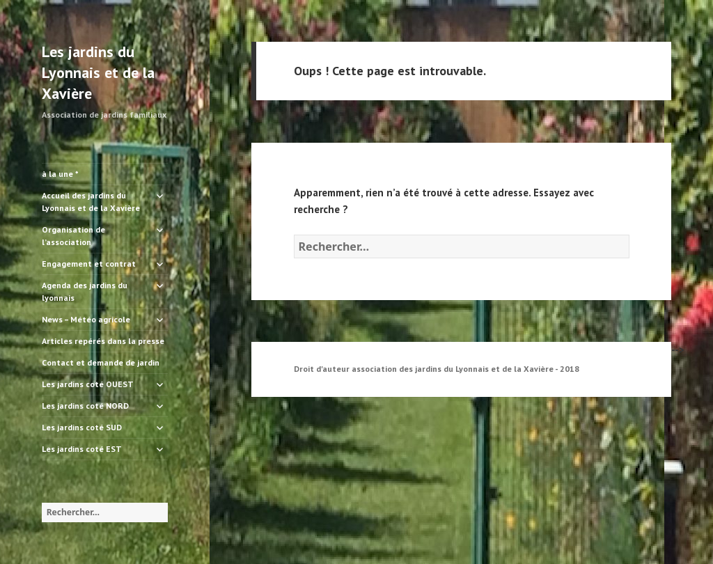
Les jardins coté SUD (82, 427)
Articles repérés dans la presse (103, 341)
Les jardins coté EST (82, 449)
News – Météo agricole (86, 319)
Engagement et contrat (89, 263)
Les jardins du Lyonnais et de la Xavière (98, 72)
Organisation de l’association (73, 235)
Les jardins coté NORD (85, 405)
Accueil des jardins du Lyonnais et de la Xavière (91, 201)
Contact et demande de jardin (100, 362)
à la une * (60, 174)
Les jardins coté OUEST (88, 384)
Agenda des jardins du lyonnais (84, 291)
